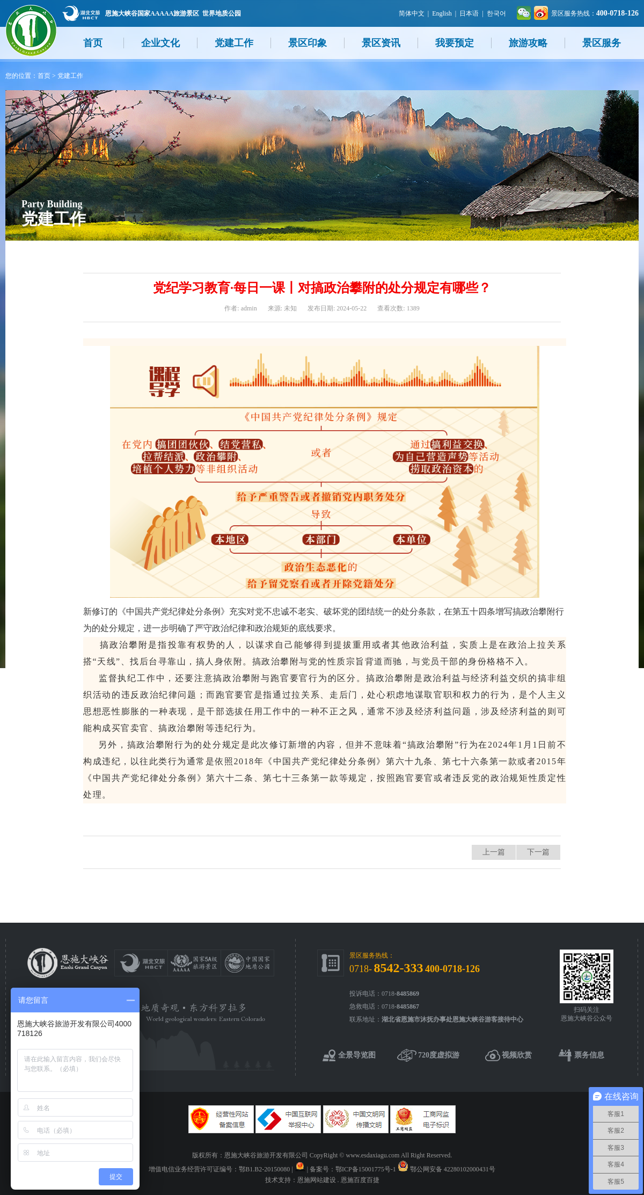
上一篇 (493, 852)
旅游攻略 (528, 43)
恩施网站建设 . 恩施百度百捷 (338, 1180)
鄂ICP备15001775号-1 (365, 1169)
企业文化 (160, 43)
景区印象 (307, 43)
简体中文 (412, 13)
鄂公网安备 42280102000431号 (452, 1169)
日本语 (469, 13)
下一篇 (538, 852)
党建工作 (234, 43)
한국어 (496, 13)
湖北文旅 (81, 13)
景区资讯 (381, 43)
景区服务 (601, 43)
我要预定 (454, 43)
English (442, 13)
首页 (93, 43)
